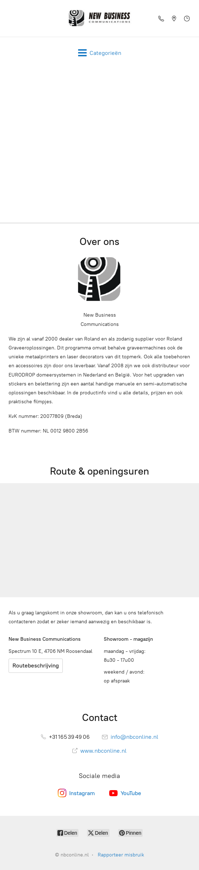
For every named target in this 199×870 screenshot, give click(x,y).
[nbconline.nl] (99, 18)
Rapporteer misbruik (121, 855)
